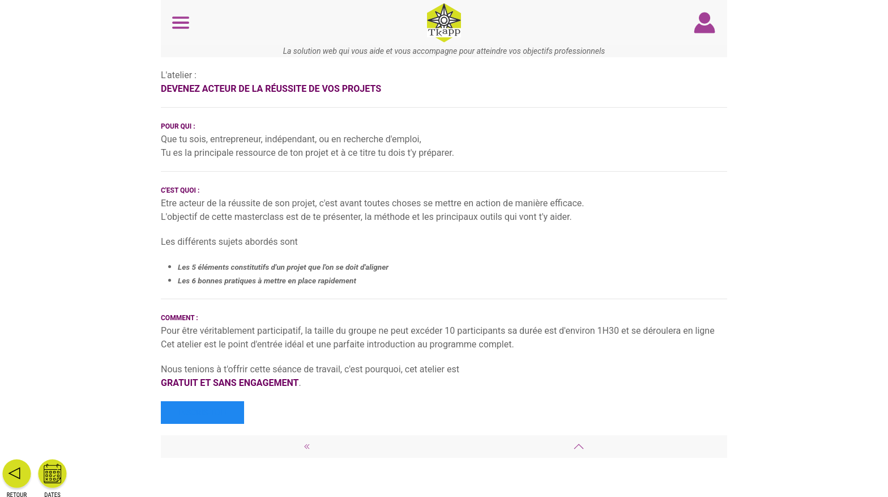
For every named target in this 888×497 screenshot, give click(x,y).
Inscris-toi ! (202, 412)
